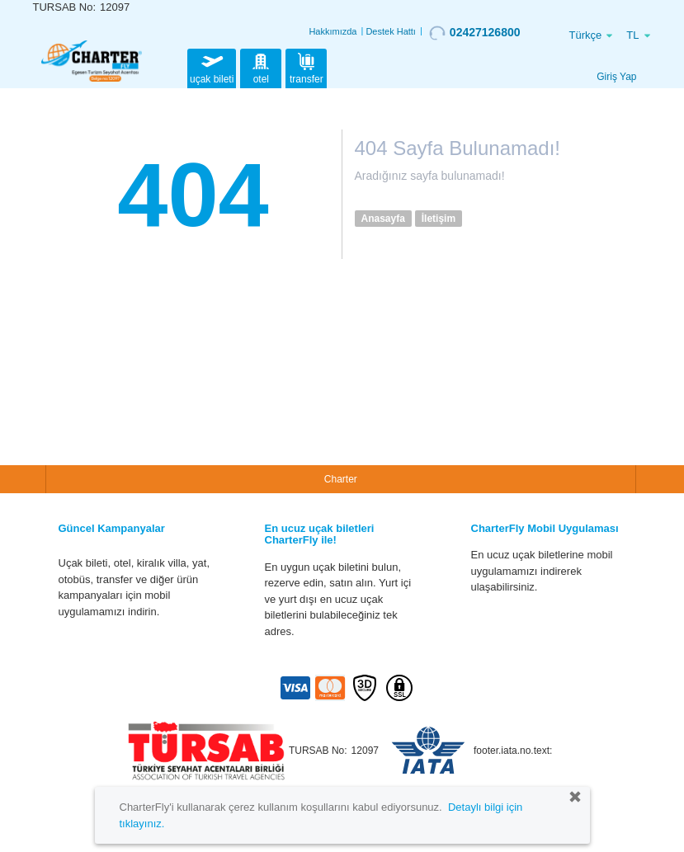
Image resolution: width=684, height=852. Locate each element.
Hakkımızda (332, 31)
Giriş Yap (616, 76)
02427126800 (475, 33)
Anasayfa (383, 218)
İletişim (438, 218)
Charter (340, 479)
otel (261, 67)
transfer (306, 67)
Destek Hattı (391, 31)
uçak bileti (212, 67)
